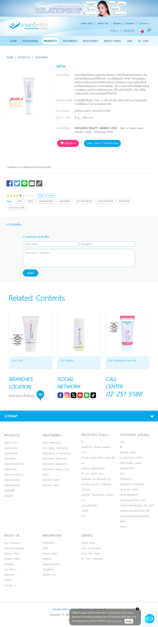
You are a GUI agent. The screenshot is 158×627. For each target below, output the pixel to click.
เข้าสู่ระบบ (114, 31)
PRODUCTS (50, 41)
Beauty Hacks (50, 553)
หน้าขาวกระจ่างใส (16, 207)
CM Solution (66, 360)
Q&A (129, 41)
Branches (130, 23)
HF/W (19, 201)
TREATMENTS (70, 41)
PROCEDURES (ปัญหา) (94, 434)
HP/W (30, 201)
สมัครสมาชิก (129, 31)
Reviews (117, 23)
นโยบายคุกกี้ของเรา (114, 621)
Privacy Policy (11, 553)
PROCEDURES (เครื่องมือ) (134, 434)
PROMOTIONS (30, 41)
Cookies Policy (12, 558)
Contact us (144, 23)
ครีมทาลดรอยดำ (46, 201)
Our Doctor (10, 569)
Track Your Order (90, 553)
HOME (13, 41)
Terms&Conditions (14, 547)
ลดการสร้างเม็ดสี (105, 201)
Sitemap (8, 563)
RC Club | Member (92, 558)
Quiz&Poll (48, 569)
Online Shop (87, 23)
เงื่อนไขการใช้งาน (61, 609)
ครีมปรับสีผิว (64, 201)
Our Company (12, 542)
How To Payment (91, 547)
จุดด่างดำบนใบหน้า (84, 201)
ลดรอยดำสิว (124, 201)
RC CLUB (143, 41)
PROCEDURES (90, 41)
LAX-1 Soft (17, 360)
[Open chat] (149, 618)
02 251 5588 (124, 394)
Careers (8, 579)
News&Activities (51, 563)
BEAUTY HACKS (112, 41)
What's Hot (103, 23)
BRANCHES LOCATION (21, 382)
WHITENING (40, 57)
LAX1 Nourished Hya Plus (122, 360)
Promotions (49, 542)
